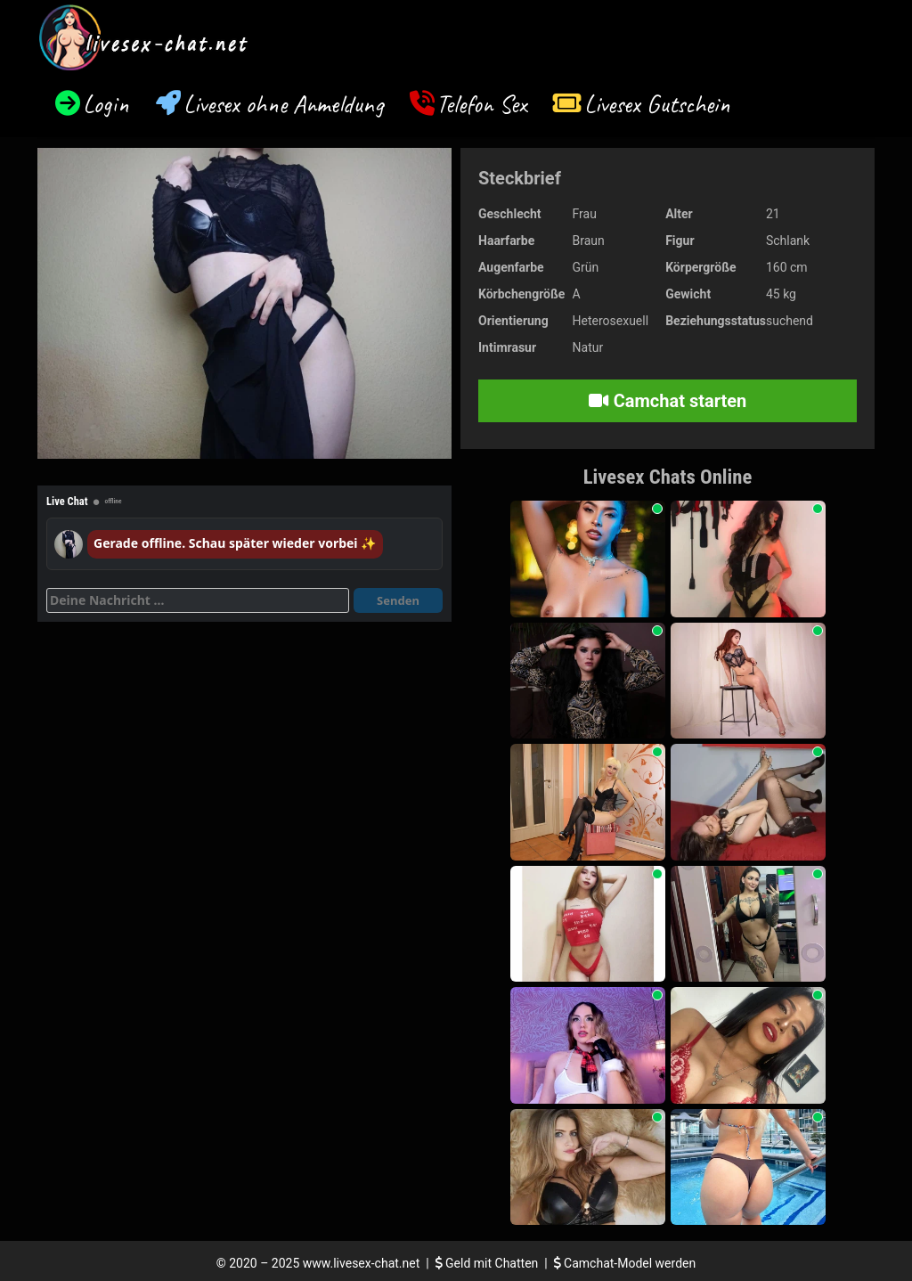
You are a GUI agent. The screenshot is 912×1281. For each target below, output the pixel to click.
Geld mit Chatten (489, 1263)
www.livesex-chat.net (361, 1263)
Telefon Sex (481, 103)
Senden (398, 600)
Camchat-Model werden (625, 1263)
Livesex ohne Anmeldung (283, 103)
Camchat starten (667, 401)
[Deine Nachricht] (197, 600)
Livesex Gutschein (657, 103)
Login (106, 103)
